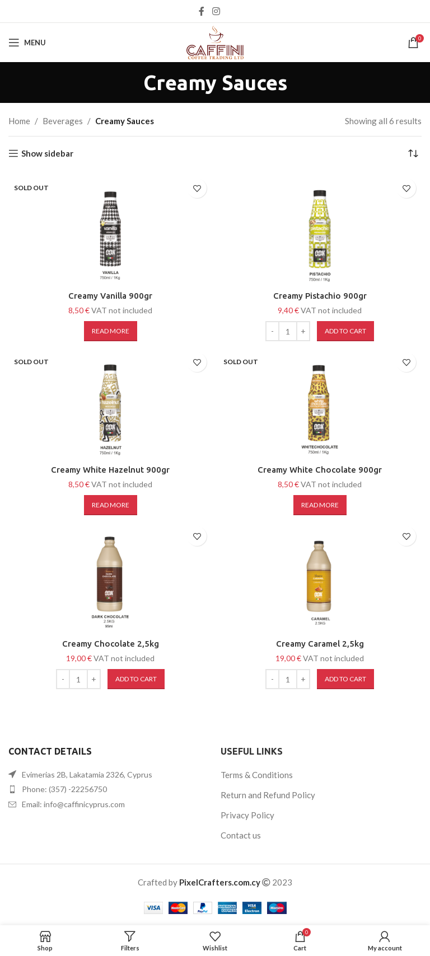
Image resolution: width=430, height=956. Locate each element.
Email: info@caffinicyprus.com (73, 804)
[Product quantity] (287, 331)
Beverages (63, 121)
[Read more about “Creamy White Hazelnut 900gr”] (110, 505)
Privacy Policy (247, 815)
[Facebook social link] (201, 11)
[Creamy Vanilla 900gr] (110, 229)
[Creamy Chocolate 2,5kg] (110, 577)
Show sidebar (47, 153)
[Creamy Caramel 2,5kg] (320, 577)
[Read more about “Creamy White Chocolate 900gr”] (320, 505)
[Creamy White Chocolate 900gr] (320, 403)
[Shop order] (413, 153)
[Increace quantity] (303, 331)
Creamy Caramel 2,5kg (320, 643)
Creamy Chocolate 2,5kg (110, 643)
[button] (345, 331)
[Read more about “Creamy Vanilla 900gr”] (110, 331)
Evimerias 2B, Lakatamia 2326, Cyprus (87, 774)
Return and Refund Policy (268, 795)
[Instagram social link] (215, 11)
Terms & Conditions (257, 775)
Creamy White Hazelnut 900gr (110, 469)
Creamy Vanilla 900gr (110, 295)
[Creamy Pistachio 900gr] (320, 229)
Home (19, 121)
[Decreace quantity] (272, 331)
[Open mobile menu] (27, 42)
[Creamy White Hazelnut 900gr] (110, 403)
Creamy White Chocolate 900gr (320, 469)
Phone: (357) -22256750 (64, 789)
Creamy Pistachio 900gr (320, 295)
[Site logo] (215, 41)
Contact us (241, 835)
